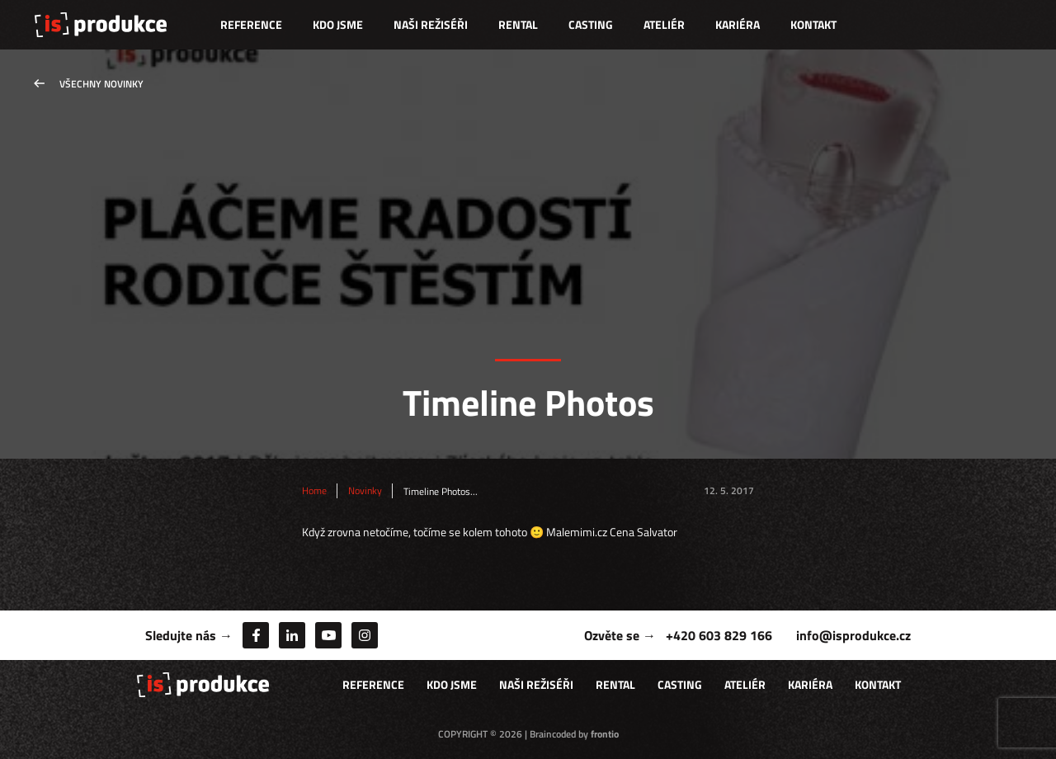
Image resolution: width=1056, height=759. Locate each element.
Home (314, 490)
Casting (590, 24)
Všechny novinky (101, 84)
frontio (605, 734)
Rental (518, 24)
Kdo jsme (338, 24)
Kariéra (737, 24)
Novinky (365, 490)
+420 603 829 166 (719, 635)
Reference (251, 24)
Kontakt (813, 24)
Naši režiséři (431, 24)
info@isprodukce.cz (853, 635)
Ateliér (664, 24)
